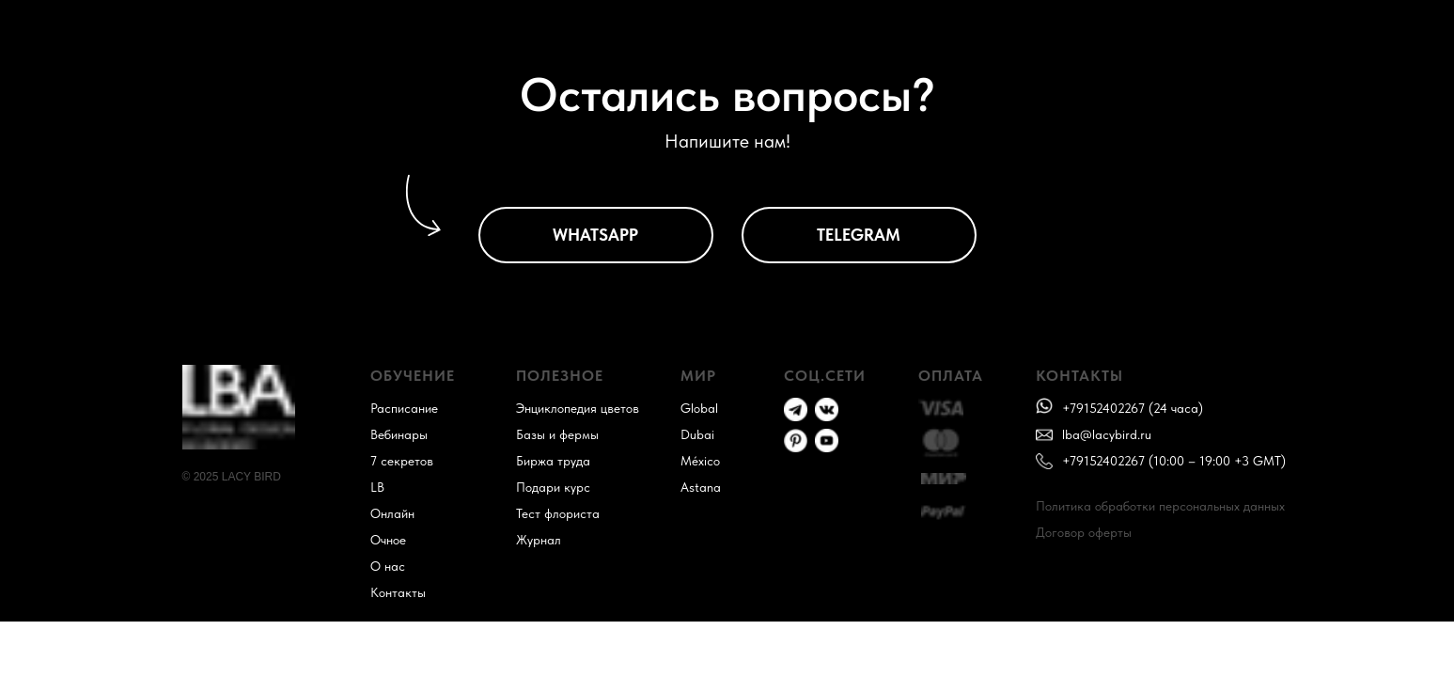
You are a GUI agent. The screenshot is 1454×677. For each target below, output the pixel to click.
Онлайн (392, 513)
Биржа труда (553, 460)
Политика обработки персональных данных (1160, 505)
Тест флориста (558, 513)
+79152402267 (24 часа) (1132, 408)
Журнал (538, 539)
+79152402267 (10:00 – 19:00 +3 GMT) (1174, 460)
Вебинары (399, 434)
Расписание (404, 408)
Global (699, 408)
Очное (388, 539)
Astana (700, 487)
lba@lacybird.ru (1106, 434)
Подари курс (553, 487)
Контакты (398, 592)
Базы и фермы (557, 434)
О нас (387, 566)
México (700, 460)
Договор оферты (1084, 532)
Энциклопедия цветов (577, 408)
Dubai (697, 434)
